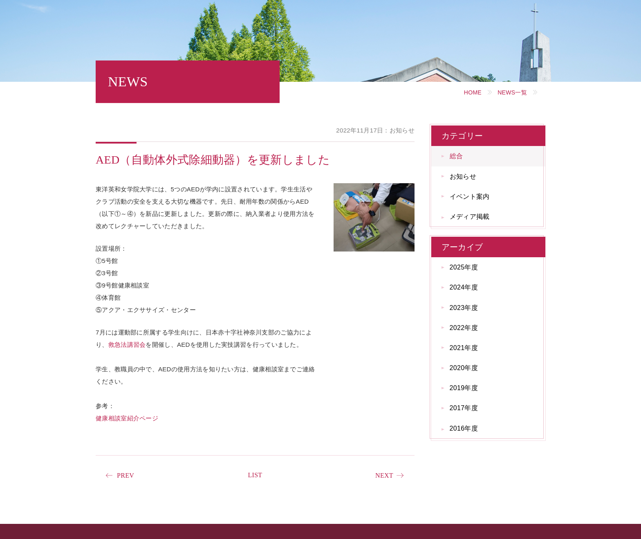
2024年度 (464, 287)
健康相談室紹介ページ (127, 418)
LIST (255, 475)
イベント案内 (470, 196)
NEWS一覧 (512, 92)
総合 (456, 156)
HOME (473, 92)
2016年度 (464, 428)
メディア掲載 (470, 216)
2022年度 (464, 327)
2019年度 (464, 387)
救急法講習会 (127, 344)
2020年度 (464, 367)
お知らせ (463, 176)
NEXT (384, 475)
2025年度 (464, 267)
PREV (125, 475)
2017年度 (464, 407)
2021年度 (464, 347)
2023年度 (464, 307)
